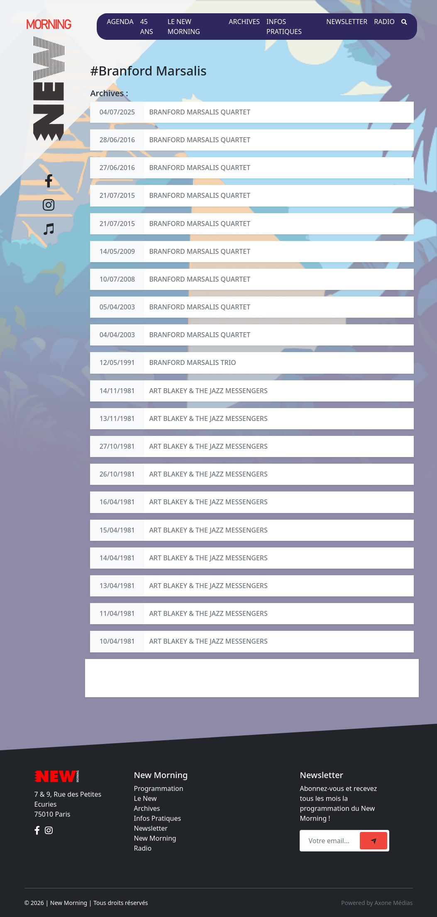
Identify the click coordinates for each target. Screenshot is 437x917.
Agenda (120, 21)
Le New (145, 798)
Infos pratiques (284, 26)
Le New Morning (184, 26)
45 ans (146, 26)
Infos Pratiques (157, 818)
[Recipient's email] (331, 840)
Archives (244, 21)
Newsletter (346, 21)
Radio (384, 21)
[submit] (373, 840)
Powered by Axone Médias (377, 903)
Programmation (158, 788)
